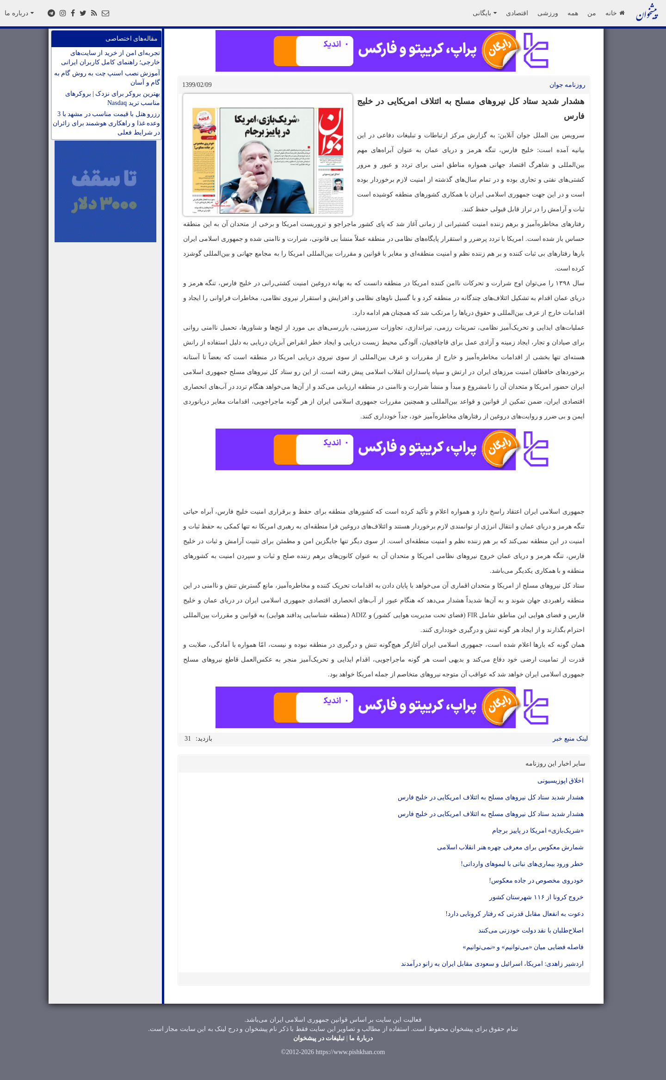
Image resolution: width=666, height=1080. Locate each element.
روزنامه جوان (567, 84)
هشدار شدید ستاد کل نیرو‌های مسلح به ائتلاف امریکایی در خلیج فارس (491, 797)
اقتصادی (517, 13)
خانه (614, 13)
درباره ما (19, 13)
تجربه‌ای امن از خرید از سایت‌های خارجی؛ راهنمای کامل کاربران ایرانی (110, 57)
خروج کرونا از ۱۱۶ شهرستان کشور (536, 897)
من (591, 13)
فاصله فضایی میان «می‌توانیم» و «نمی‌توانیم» (523, 947)
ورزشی (547, 13)
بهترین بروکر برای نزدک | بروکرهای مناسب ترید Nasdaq (112, 98)
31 (188, 738)
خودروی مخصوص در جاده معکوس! (536, 880)
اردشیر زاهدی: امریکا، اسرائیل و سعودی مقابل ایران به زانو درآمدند (492, 963)
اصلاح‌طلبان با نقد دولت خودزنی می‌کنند (531, 930)
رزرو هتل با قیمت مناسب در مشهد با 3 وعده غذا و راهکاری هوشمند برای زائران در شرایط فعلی (106, 123)
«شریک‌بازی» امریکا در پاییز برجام (538, 830)
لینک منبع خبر (570, 738)
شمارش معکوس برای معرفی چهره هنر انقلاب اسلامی (510, 847)
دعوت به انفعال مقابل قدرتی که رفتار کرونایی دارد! (514, 913)
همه (572, 13)
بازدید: (204, 738)
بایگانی (485, 13)
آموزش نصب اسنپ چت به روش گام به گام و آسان (107, 78)
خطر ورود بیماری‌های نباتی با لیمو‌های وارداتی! (522, 863)
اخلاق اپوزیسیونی (560, 780)
